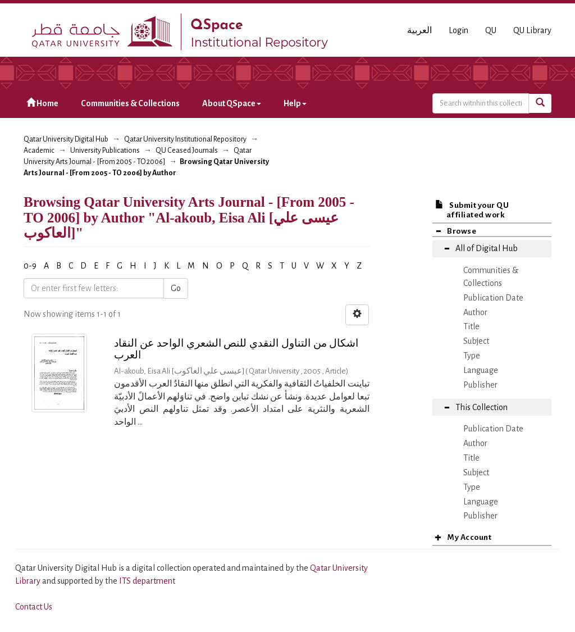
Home (42, 103)
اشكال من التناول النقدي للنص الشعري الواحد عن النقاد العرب (236, 349)
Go (176, 288)
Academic (39, 150)
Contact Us (33, 606)
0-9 (30, 265)
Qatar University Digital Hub (66, 139)
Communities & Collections (130, 103)
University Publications (105, 150)
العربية (419, 30)
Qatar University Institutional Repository (185, 139)
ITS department (147, 580)
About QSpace (231, 103)
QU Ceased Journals (187, 150)
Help (295, 103)
